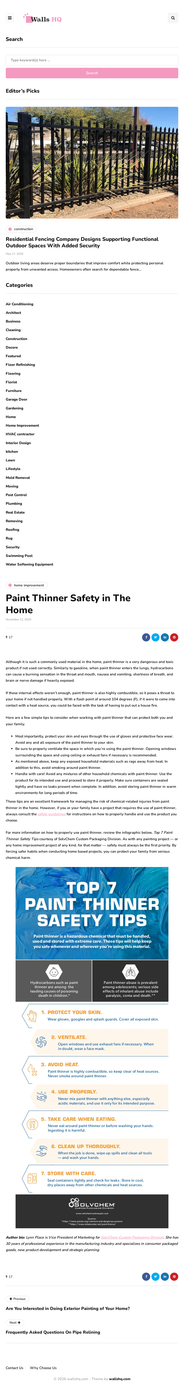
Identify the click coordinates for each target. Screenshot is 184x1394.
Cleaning (13, 330)
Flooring (13, 373)
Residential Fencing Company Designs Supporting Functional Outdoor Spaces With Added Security (82, 242)
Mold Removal (18, 477)
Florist (11, 382)
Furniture (14, 390)
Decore (12, 347)
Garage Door (16, 399)
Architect (13, 312)
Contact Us (14, 1368)
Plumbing (14, 503)
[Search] (92, 60)
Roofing (12, 529)
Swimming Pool (19, 555)
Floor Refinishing (20, 364)
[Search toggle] (173, 18)
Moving (12, 486)
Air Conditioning (19, 304)
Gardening (14, 408)
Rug (9, 538)
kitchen (12, 451)
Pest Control (16, 495)
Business (13, 321)
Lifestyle (13, 468)
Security (13, 547)
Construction (16, 338)
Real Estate (15, 512)
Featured (13, 356)
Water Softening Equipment (29, 564)
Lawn (10, 460)
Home (11, 416)
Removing (14, 521)
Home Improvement (22, 425)
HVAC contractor (20, 434)
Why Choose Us (43, 1368)
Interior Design (18, 443)
